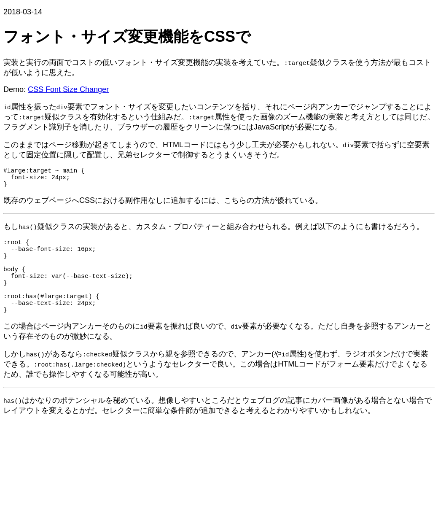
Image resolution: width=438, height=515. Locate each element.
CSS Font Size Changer (68, 89)
